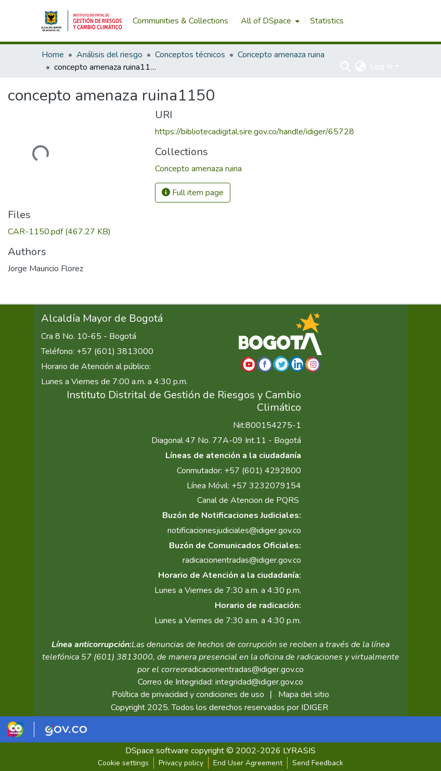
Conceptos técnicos (190, 54)
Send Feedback (317, 763)
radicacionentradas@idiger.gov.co (242, 560)
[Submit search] (345, 66)
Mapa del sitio (303, 694)
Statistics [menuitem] (327, 21)
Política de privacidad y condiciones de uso (188, 694)
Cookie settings (123, 763)
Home (53, 54)
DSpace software (157, 750)
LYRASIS (299, 750)
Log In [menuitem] (381, 66)
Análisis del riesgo (109, 54)
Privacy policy (181, 763)
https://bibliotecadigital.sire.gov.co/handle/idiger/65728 (254, 131)
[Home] (81, 20)
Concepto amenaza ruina (281, 54)
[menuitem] (269, 21)
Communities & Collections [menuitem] (180, 21)
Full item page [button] (193, 192)
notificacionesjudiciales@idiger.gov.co (234, 530)
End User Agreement (247, 763)
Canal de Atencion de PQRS (248, 500)
